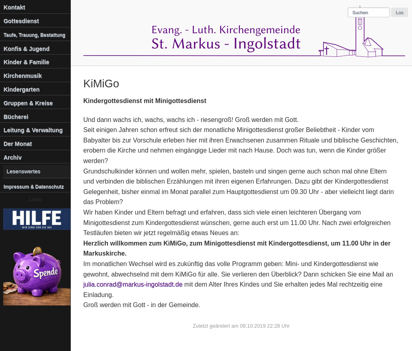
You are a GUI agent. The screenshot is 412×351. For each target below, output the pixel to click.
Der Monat (18, 143)
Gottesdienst (21, 21)
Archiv (13, 157)
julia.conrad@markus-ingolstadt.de (133, 284)
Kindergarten (22, 89)
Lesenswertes (23, 171)
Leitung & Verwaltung (33, 130)
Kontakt (14, 7)
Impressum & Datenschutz (34, 187)
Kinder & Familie (26, 62)
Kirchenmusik (23, 75)
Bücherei (16, 117)
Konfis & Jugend (26, 48)
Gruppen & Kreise (28, 103)
